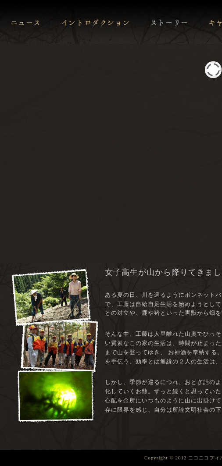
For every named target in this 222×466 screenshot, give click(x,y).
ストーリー (169, 22)
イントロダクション (95, 22)
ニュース (25, 22)
